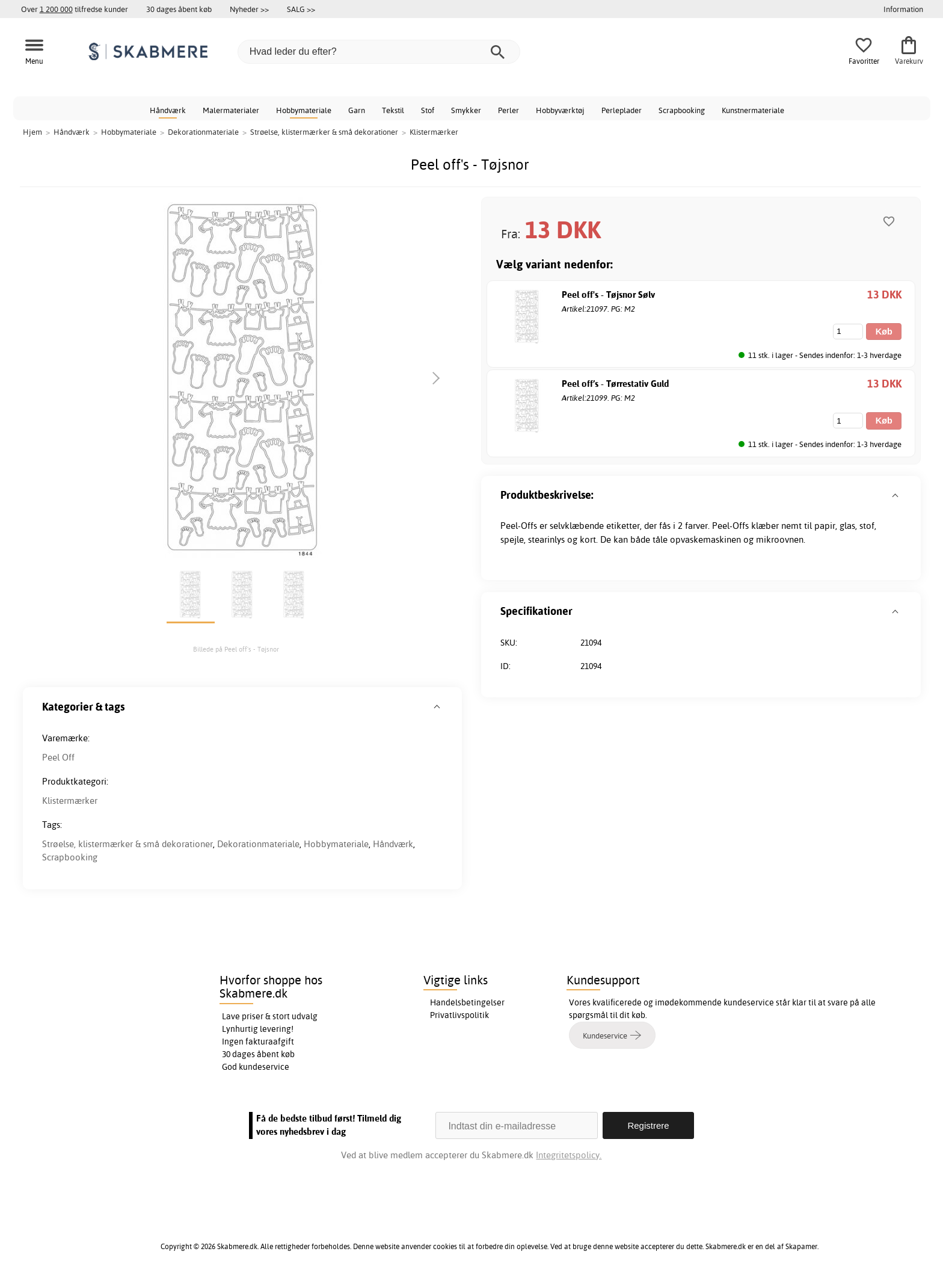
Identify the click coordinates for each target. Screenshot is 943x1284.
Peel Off (58, 757)
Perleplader (621, 110)
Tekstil (393, 110)
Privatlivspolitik (459, 1015)
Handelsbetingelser (467, 1002)
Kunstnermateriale (753, 110)
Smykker (466, 110)
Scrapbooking (682, 110)
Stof (427, 110)
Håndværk (168, 110)
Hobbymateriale (303, 110)
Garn (356, 110)
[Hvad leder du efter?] (379, 52)
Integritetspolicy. (568, 1155)
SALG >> (301, 9)
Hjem (32, 132)
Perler (508, 110)
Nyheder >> (249, 9)
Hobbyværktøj (560, 110)
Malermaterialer (231, 110)
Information (903, 9)
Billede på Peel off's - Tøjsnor (236, 649)
